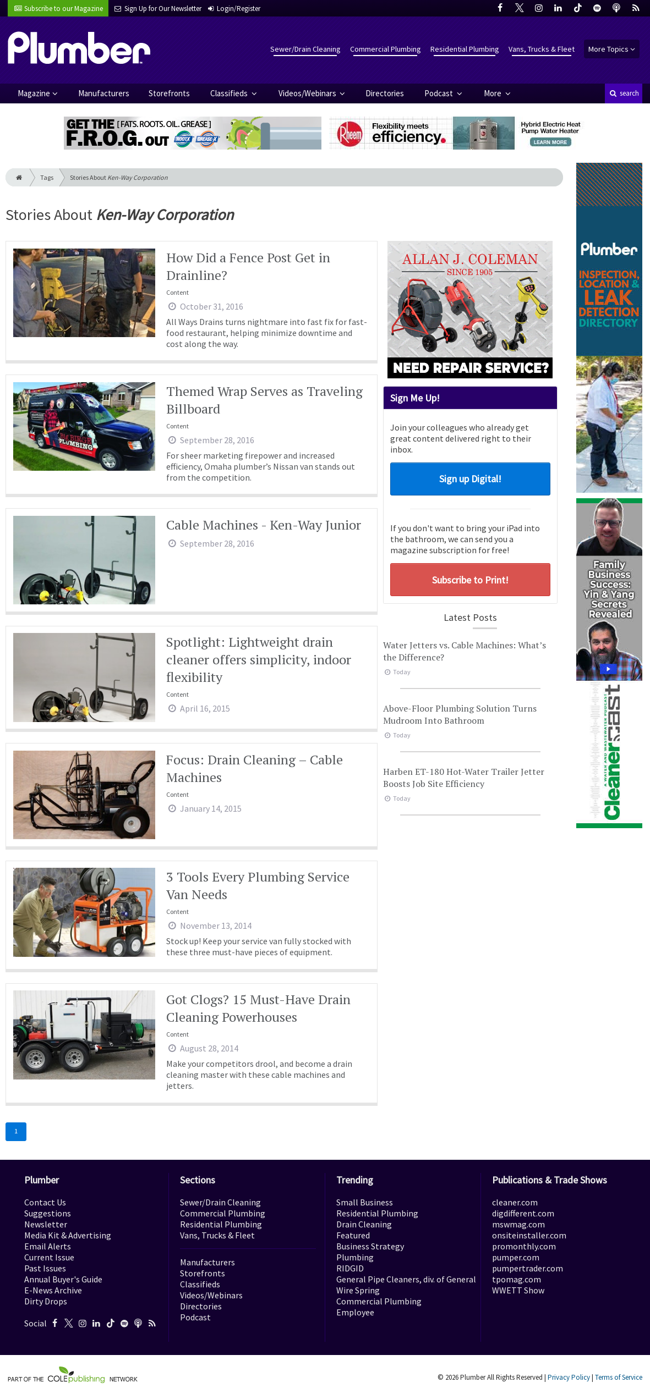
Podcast (439, 93)
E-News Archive (53, 1290)
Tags (46, 177)
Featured (353, 1235)
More (493, 93)
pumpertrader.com (527, 1268)
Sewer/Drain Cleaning (305, 49)
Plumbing (355, 1257)
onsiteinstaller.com (529, 1235)
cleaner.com (515, 1202)
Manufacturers (103, 93)
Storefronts (169, 93)
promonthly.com (524, 1246)
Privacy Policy (569, 1377)
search (623, 93)
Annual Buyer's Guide (63, 1279)
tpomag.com (516, 1279)
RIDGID (350, 1268)
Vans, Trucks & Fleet (542, 49)
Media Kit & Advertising (67, 1235)
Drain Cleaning (364, 1224)
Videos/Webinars (308, 93)
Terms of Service (618, 1377)
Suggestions (47, 1213)
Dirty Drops (45, 1301)
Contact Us (45, 1202)
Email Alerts (47, 1246)
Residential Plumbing (464, 49)
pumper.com (515, 1257)
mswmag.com (518, 1224)
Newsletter (45, 1224)
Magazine (34, 93)
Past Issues (45, 1268)
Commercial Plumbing (385, 49)
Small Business (364, 1202)
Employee (355, 1312)
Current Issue (49, 1257)
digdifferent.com (523, 1213)
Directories (384, 93)
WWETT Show (518, 1290)
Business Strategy (370, 1246)
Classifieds (229, 93)
